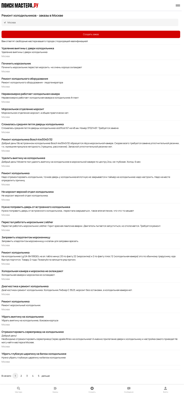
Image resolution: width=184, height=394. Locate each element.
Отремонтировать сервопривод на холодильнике (33, 332)
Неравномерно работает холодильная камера (31, 94)
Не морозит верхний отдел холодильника (28, 191)
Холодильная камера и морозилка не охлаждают (32, 271)
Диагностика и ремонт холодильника (25, 286)
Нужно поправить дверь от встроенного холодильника (36, 207)
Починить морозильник (16, 63)
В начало (6, 375)
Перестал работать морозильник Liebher (27, 222)
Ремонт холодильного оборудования (25, 78)
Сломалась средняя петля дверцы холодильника (33, 124)
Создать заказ (91, 34)
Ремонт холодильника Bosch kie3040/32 (27, 139)
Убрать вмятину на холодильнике (23, 316)
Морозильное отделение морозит (23, 109)
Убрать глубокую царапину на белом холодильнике (34, 353)
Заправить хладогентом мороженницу (26, 237)
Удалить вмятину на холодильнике (23, 158)
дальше (46, 375)
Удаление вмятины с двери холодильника (28, 48)
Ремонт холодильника (16, 173)
